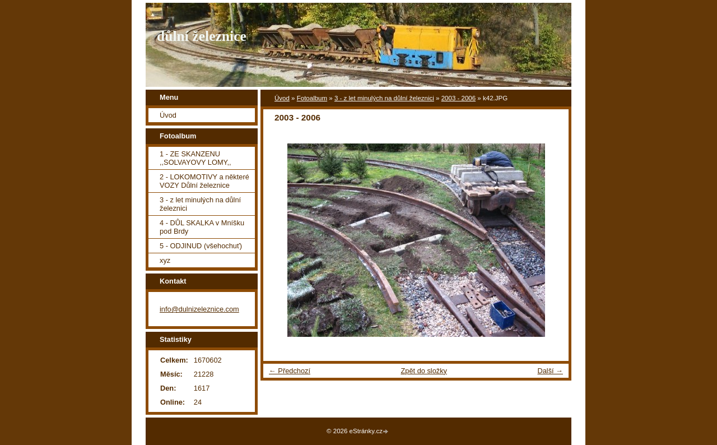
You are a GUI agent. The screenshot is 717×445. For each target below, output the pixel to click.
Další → (550, 371)
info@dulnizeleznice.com (199, 309)
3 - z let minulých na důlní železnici (384, 98)
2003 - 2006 (458, 98)
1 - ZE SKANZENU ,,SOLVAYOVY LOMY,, (195, 158)
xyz (165, 260)
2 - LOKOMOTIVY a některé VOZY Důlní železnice (204, 181)
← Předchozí (289, 371)
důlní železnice (201, 36)
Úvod (282, 98)
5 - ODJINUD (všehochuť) (201, 246)
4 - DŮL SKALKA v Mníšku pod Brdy (202, 227)
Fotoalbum (312, 98)
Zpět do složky (424, 371)
